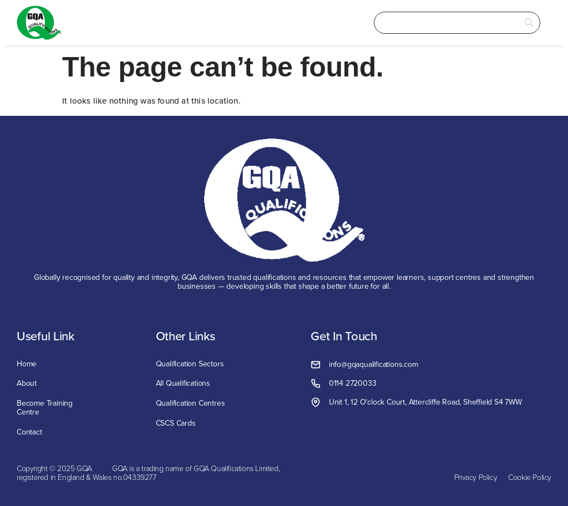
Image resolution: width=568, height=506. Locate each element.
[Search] (457, 23)
